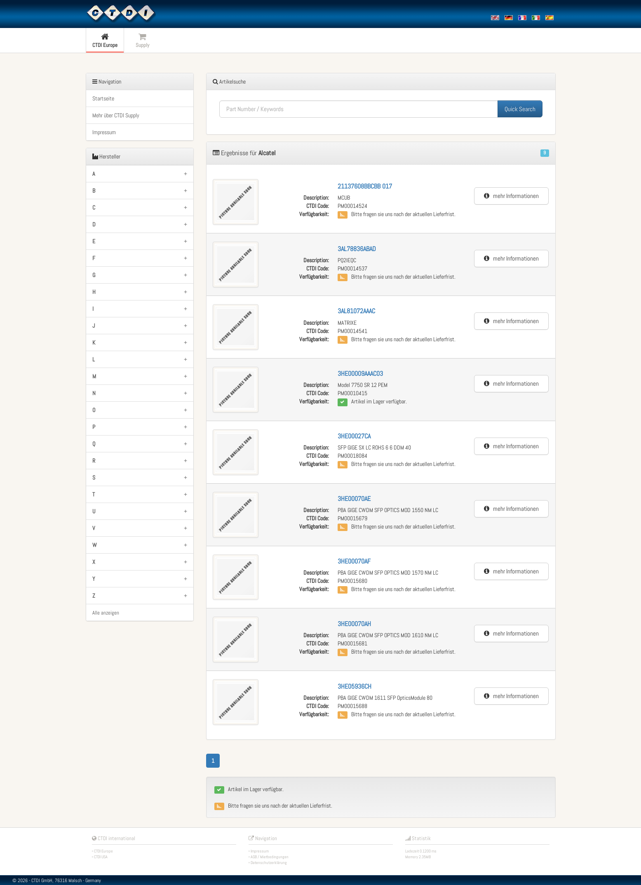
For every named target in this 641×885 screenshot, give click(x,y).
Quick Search (520, 109)
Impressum (104, 132)
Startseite (103, 98)
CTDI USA (101, 856)
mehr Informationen (511, 196)
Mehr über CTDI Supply (115, 115)
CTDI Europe (103, 851)
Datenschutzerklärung (269, 862)
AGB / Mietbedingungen (270, 856)
